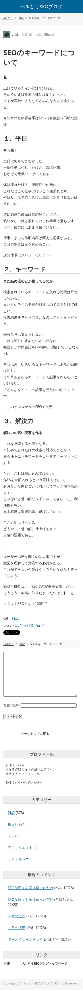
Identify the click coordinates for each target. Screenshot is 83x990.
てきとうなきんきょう (25, 939)
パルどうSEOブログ (41, 6)
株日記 (13, 824)
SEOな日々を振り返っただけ (30, 887)
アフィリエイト (20, 847)
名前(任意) (12, 705)
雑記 (15, 618)
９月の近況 (16, 916)
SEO (11, 836)
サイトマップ (18, 859)
